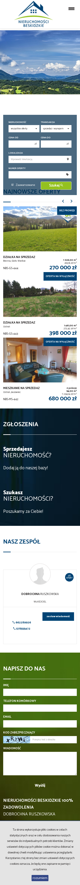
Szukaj (56, 185)
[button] (63, 202)
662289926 (22, 622)
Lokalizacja (16, 153)
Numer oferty (17, 168)
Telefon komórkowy (19, 701)
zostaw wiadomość (58, 616)
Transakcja (48, 122)
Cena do (46, 137)
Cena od (13, 137)
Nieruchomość (17, 122)
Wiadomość (12, 748)
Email (7, 717)
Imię (6, 685)
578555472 (21, 628)
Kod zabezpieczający (19, 733)
